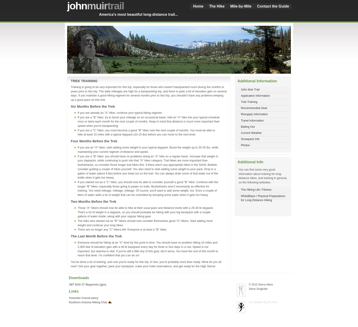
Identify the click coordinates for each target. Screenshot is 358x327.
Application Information (255, 95)
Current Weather (251, 133)
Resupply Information (254, 114)
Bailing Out (248, 126)
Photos (245, 145)
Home (198, 6)
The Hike (217, 6)
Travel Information (252, 120)
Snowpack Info (250, 139)
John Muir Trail (250, 89)
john (95, 6)
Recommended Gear (254, 108)
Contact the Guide (273, 6)
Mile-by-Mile (241, 6)
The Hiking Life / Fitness (256, 189)
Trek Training (249, 102)
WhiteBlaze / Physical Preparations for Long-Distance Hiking (263, 197)
